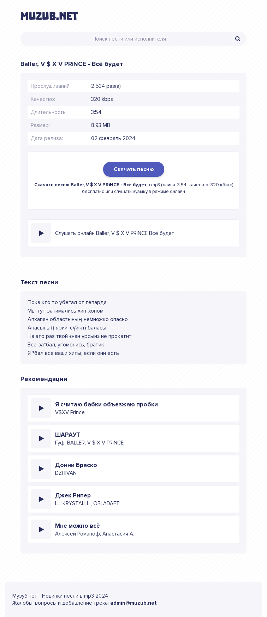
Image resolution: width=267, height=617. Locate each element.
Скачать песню (134, 169)
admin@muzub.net (133, 603)
